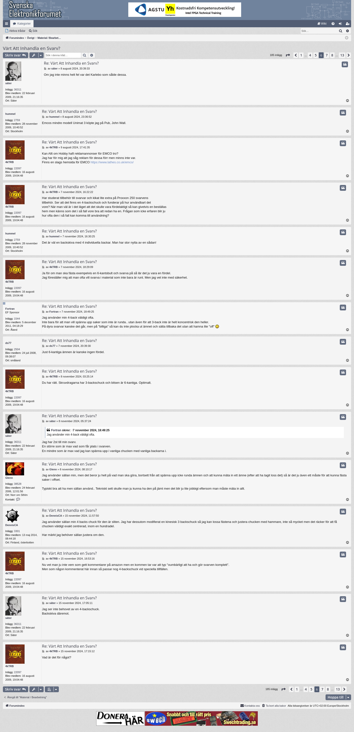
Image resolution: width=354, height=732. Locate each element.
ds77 (8, 343)
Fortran (10, 308)
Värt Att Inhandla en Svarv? (31, 48)
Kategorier (24, 23)
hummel (10, 113)
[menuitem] (322, 23)
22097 (17, 168)
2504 (17, 349)
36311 (17, 89)
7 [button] (327, 55)
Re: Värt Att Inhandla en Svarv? (71, 63)
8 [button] (332, 55)
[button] (287, 55)
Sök (34, 31)
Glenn (9, 477)
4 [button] (310, 55)
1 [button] (301, 55)
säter (8, 83)
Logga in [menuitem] (341, 24)
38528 (17, 483)
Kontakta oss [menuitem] (250, 705)
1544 (17, 318)
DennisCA (11, 525)
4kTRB (9, 162)
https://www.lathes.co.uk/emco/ (112, 162)
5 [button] (316, 55)
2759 (17, 120)
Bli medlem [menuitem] (348, 24)
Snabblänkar (7, 24)
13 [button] (342, 55)
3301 (17, 531)
